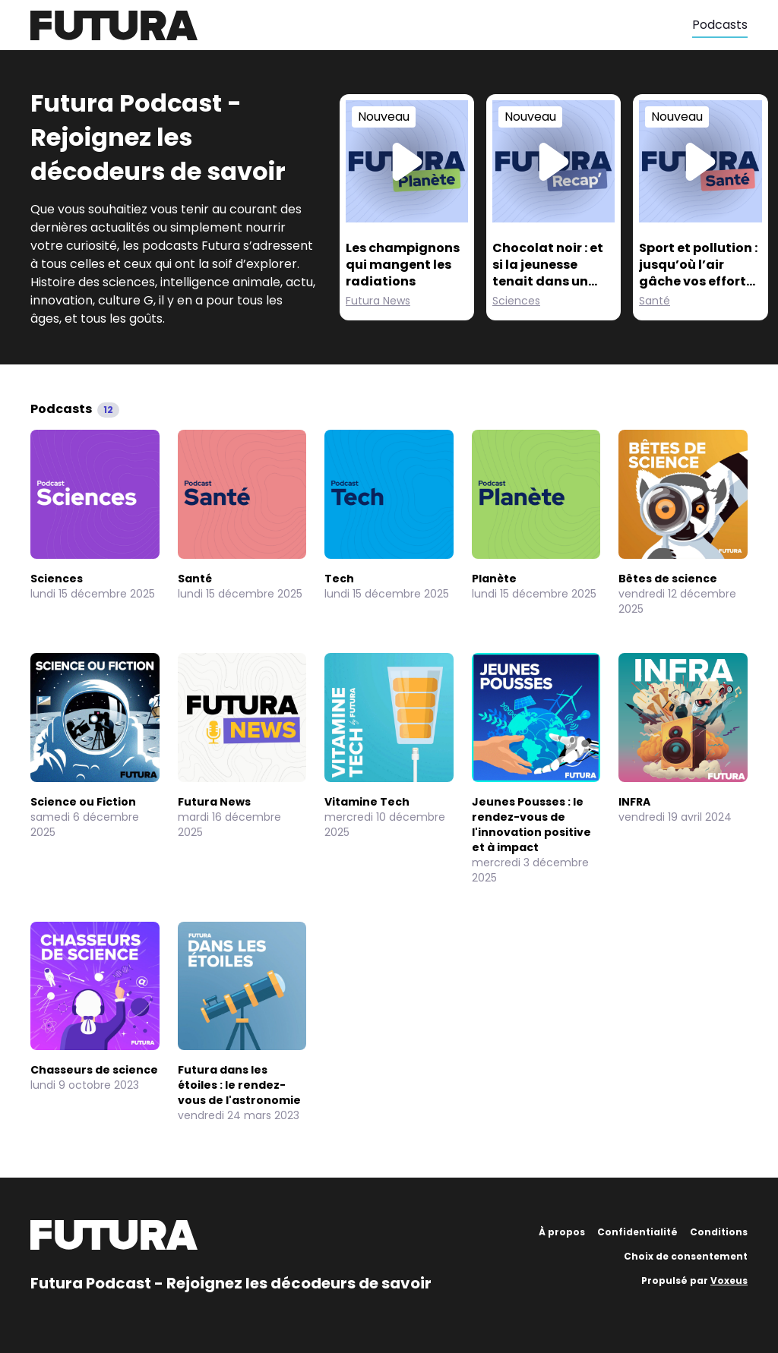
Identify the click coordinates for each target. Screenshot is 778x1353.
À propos (562, 1231)
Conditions (719, 1231)
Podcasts (720, 24)
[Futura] (361, 25)
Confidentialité (637, 1231)
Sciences (516, 300)
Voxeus (729, 1280)
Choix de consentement (686, 1256)
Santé (654, 300)
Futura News (378, 300)
